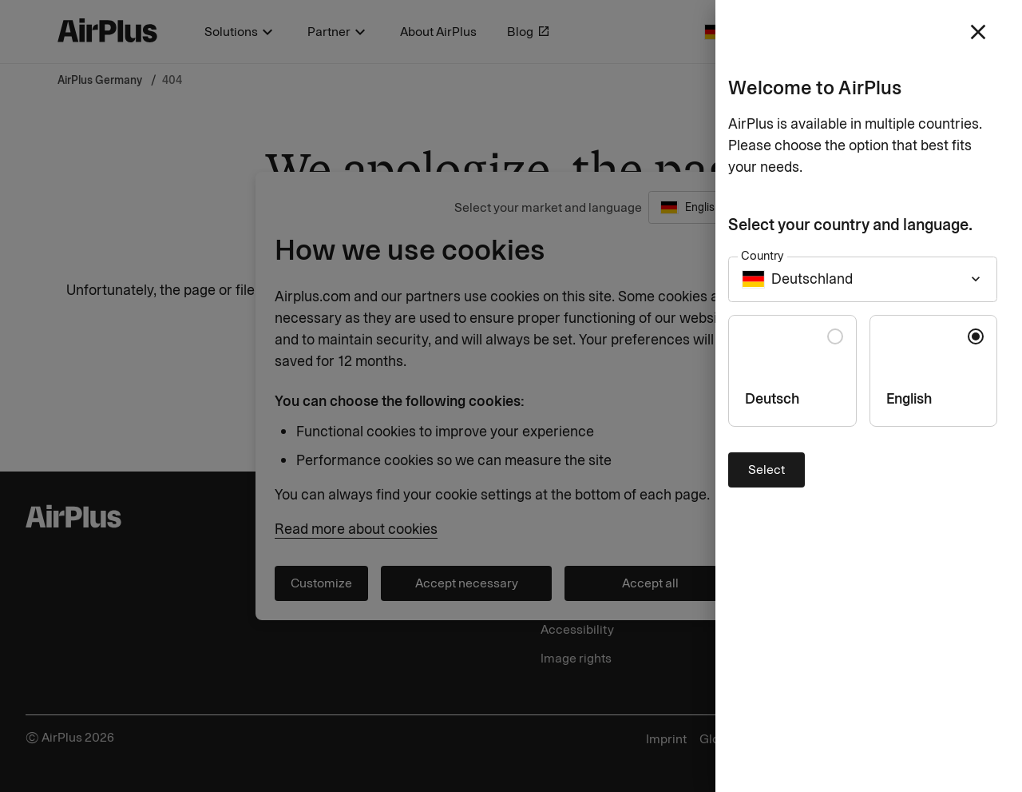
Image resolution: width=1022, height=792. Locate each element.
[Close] (511, 396)
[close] (978, 32)
